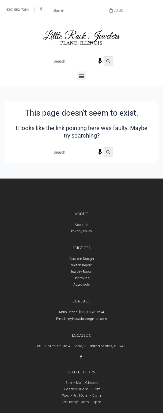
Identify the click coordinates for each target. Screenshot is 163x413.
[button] (81, 75)
